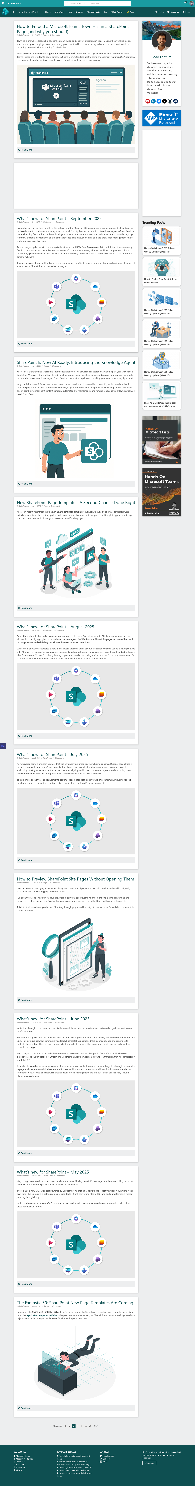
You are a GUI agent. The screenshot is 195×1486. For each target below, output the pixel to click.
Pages (45, 35)
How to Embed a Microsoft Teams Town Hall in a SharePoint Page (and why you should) (73, 28)
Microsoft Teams (76, 11)
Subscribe (175, 11)
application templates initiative (42, 1315)
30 (90, 1425)
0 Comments (55, 35)
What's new (47, 222)
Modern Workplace (23, 1458)
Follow (161, 11)
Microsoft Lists (93, 11)
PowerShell (19, 1461)
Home (48, 11)
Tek (105, 11)
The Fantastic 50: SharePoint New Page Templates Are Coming (75, 1302)
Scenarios (19, 1464)
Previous (58, 1425)
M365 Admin (116, 11)
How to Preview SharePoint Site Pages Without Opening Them (75, 879)
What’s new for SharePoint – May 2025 (53, 1172)
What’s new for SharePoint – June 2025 (53, 1018)
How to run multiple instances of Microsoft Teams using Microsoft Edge (73, 1463)
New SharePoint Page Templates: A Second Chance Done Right (76, 502)
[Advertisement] (76, 186)
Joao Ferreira (161, 56)
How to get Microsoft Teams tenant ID (74, 1467)
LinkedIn (105, 1458)
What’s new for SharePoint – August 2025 (55, 626)
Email (103, 1461)
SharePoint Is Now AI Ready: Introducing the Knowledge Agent (76, 362)
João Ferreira (24, 35)
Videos (18, 1470)
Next (96, 1425)
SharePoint (59, 11)
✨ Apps (130, 11)
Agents (46, 366)
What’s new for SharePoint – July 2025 (52, 754)
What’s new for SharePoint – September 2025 (59, 218)
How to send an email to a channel (73, 1470)
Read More (25, 149)
